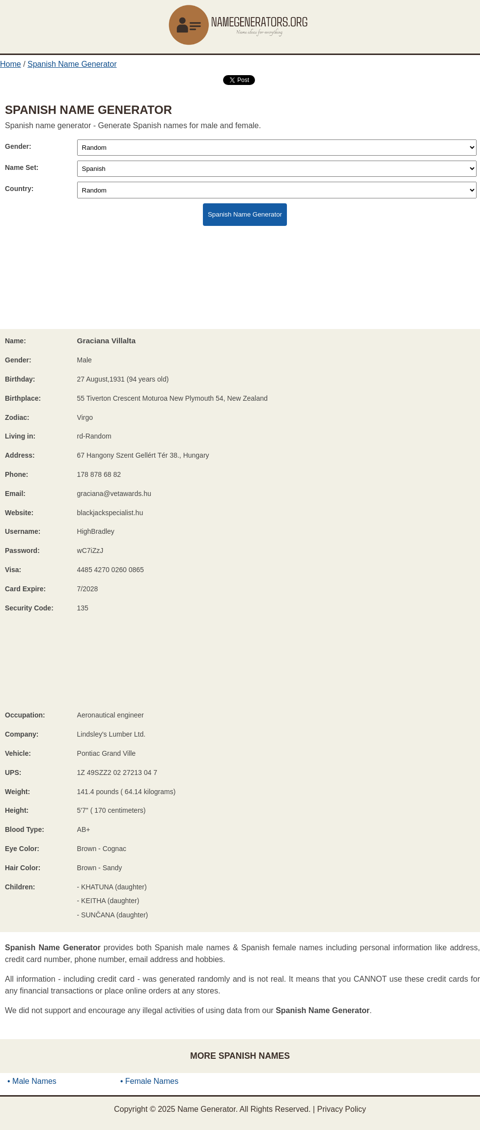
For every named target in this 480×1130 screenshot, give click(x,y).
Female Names (151, 1081)
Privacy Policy (341, 1109)
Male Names (34, 1081)
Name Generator (206, 1109)
